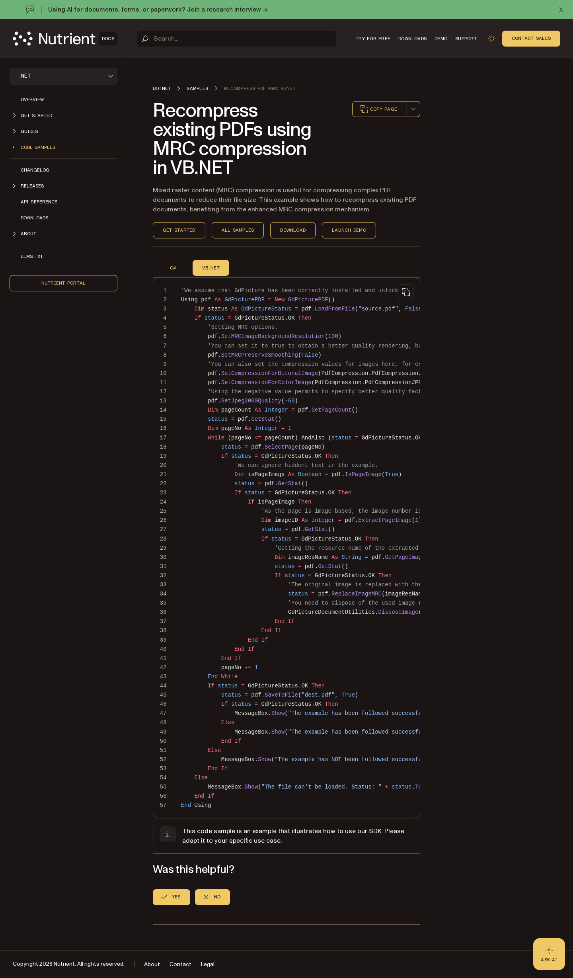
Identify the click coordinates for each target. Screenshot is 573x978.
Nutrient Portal (63, 283)
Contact (180, 964)
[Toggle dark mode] (492, 39)
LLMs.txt (32, 256)
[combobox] (413, 109)
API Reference (39, 201)
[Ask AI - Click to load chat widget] (549, 954)
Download (293, 230)
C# (173, 267)
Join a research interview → (227, 9)
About (152, 964)
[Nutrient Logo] (65, 38)
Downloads (34, 217)
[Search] (236, 39)
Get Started (179, 230)
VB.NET (210, 267)
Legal (207, 964)
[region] (286, 548)
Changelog (35, 170)
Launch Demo (349, 230)
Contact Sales (531, 38)
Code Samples (38, 147)
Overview (32, 99)
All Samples (238, 230)
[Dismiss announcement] (561, 10)
